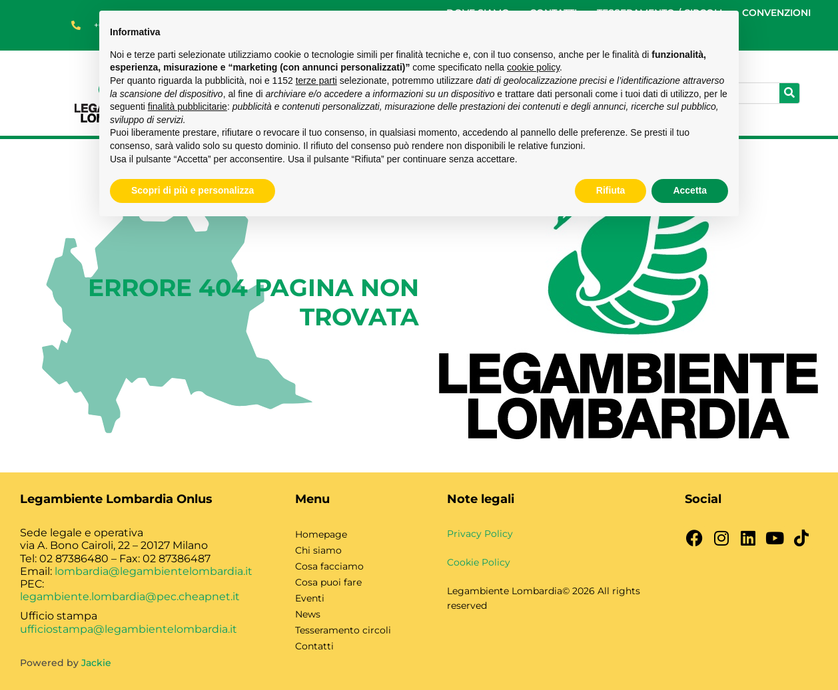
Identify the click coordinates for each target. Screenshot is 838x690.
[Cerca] (789, 93)
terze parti (316, 80)
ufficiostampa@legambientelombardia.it (128, 629)
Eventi (309, 598)
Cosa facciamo (329, 566)
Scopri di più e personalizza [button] (192, 190)
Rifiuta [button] (611, 190)
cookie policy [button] (533, 67)
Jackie (96, 663)
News (307, 614)
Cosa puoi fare (328, 582)
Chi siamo (318, 550)
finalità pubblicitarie (187, 106)
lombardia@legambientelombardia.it (153, 571)
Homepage (321, 534)
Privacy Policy (480, 534)
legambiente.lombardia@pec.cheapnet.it (130, 596)
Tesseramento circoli (343, 630)
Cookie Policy (478, 562)
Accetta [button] (690, 190)
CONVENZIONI (776, 13)
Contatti (314, 646)
